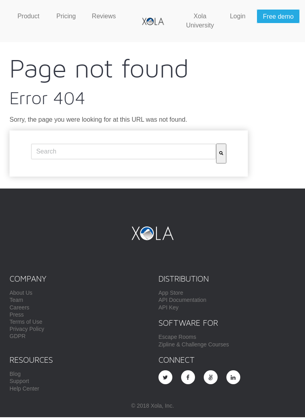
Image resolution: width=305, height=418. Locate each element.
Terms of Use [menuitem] (26, 322)
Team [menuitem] (16, 300)
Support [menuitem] (19, 382)
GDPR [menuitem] (17, 337)
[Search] (221, 154)
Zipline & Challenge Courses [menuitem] (193, 345)
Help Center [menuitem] (24, 389)
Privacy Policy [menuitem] (27, 330)
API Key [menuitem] (168, 308)
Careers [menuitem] (19, 308)
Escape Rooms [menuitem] (177, 337)
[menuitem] (28, 16)
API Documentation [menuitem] (182, 300)
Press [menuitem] (17, 315)
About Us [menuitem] (21, 293)
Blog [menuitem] (15, 374)
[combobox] (123, 152)
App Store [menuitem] (170, 293)
